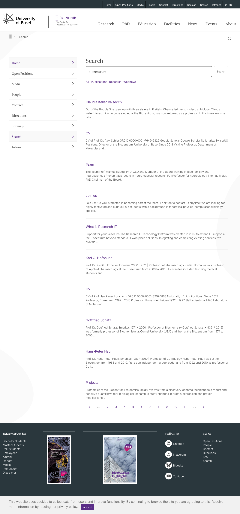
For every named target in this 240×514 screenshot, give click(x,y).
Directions (177, 4)
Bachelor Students (14, 441)
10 (175, 406)
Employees (10, 453)
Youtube (178, 476)
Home (108, 4)
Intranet (216, 4)
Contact (163, 4)
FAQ (205, 457)
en (226, 5)
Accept (87, 507)
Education (147, 24)
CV (88, 133)
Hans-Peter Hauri (99, 351)
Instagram (179, 454)
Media (140, 4)
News (192, 24)
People (151, 4)
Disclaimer (9, 472)
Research (106, 24)
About (231, 24)
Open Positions (124, 4)
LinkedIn (178, 443)
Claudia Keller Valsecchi (104, 102)
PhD (126, 24)
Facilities (172, 24)
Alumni (7, 457)
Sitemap (191, 4)
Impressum (10, 468)
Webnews (129, 82)
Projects (92, 382)
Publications (99, 82)
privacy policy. (67, 507)
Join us (91, 195)
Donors (7, 461)
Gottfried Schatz (98, 320)
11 (185, 406)
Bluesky (178, 465)
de (230, 4)
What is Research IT (101, 227)
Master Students (13, 445)
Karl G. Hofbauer (99, 258)
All (87, 82)
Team (90, 164)
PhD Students (11, 449)
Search (204, 4)
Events (211, 24)
